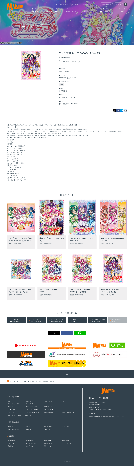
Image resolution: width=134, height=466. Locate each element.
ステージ (64, 401)
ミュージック (16, 381)
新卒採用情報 (29, 440)
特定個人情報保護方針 (68, 412)
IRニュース (47, 429)
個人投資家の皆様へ (13, 429)
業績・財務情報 (48, 426)
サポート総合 (74, 4)
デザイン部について (67, 443)
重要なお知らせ (64, 4)
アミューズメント (48, 401)
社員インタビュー (13, 443)
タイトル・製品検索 (49, 409)
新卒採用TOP (11, 440)
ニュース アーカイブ (31, 406)
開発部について (48, 443)
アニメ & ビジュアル (13, 404)
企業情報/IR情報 (106, 4)
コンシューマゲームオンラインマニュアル (19, 415)
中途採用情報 (65, 440)
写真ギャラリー (48, 446)
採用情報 (118, 4)
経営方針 (28, 426)
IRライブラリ (65, 426)
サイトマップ (93, 4)
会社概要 (10, 426)
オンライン (11, 401)
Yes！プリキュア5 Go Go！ (70, 61)
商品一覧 (26, 381)
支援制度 (10, 446)
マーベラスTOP (14, 397)
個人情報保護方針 (48, 412)
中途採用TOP (47, 440)
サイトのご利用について (32, 412)
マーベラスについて (31, 443)
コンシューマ (29, 401)
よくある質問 (84, 4)
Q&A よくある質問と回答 (33, 409)
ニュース (54, 4)
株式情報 (28, 429)
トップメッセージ (31, 446)
